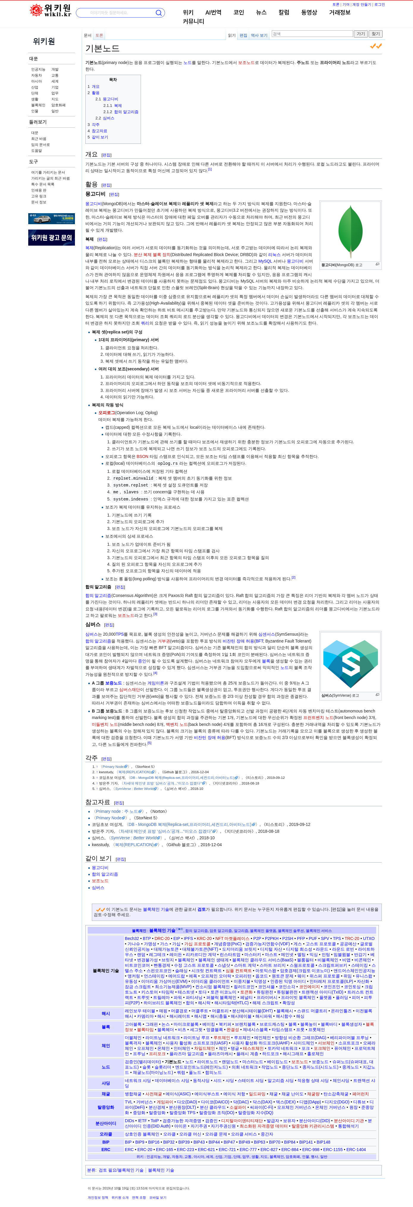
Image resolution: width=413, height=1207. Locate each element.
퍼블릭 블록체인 (221, 996)
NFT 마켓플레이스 (233, 937)
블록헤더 (165, 1028)
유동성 (131, 979)
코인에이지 (309, 985)
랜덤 (141, 953)
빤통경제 (162, 963)
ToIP (155, 1119)
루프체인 (242, 1036)
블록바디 (329, 1022)
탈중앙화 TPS (182, 1111)
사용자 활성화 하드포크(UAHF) (261, 1041)
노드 (187, 62)
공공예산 (348, 942)
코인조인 (332, 985)
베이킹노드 (277, 1060)
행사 (314, 1155)
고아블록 (133, 1022)
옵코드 (261, 974)
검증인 (211, 1119)
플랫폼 (325, 996)
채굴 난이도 (293, 1092)
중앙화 (139, 1111)
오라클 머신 (190, 1132)
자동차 (36, 75)
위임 (347, 974)
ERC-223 (185, 1148)
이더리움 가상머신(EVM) (164, 979)
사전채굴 (153, 1092)
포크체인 (322, 1046)
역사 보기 (259, 35)
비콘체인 (362, 958)
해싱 (300, 1014)
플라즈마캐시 (220, 1052)
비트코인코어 (137, 963)
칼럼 (284, 12)
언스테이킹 (154, 974)
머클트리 (220, 1009)
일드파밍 (257, 1092)
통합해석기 (348, 1124)
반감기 (360, 953)
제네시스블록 (255, 1028)
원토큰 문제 (283, 974)
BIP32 (169, 1140)
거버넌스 (144, 1100)
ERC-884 (290, 1148)
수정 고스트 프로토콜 (194, 963)
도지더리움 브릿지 (239, 947)
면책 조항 (139, 1196)
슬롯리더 (163, 1065)
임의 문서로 (40, 145)
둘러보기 (38, 122)
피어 (356, 996)
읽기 (232, 35)
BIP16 (153, 1140)
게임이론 (155, 681)
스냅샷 (224, 963)
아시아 (36, 81)
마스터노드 (252, 1060)
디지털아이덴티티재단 (242, 1119)
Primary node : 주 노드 (117, 809)
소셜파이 (238, 1105)
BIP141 (306, 1140)
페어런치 (360, 1092)
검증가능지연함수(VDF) (267, 942)
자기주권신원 (223, 1124)
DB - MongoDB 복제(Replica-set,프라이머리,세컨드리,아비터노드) (182, 776)
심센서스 (266, 632)
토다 (202, 990)
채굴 (106, 1092)
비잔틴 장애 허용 (238, 639)
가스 (164, 942)
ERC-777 (248, 1148)
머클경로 (179, 1009)
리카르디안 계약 (201, 953)
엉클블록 (214, 1028)
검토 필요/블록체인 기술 (121, 1168)
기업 (55, 87)
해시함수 (284, 1014)
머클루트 (199, 1009)
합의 (190, 1001)
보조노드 (246, 62)
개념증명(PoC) (228, 942)
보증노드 (113, 681)
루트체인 (221, 1036)
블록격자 (133, 1041)
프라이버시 (267, 996)
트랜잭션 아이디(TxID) (322, 990)
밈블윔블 (342, 953)
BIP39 (184, 1140)
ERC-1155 (333, 1148)
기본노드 (173, 1060)
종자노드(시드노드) (320, 1065)
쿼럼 (181, 1071)
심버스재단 (129, 688)
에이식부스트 (206, 1092)
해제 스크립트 (265, 1001)
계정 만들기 (361, 4)
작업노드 (269, 1065)
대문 (33, 58)
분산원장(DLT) (182, 1105)
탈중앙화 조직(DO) (216, 1111)
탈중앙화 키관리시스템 (313, 1124)
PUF (313, 937)
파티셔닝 (194, 996)
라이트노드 (207, 1060)
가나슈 (134, 942)
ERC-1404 (356, 1148)
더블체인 (133, 1036)
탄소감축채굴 (336, 1092)
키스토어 (149, 990)
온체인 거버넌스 (330, 1105)
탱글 (235, 1046)
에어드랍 (176, 974)
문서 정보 (38, 202)
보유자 (289, 1119)
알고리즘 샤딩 (281, 1079)
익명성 (260, 979)
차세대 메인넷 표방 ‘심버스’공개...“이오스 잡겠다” (162, 782)
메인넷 (287, 953)
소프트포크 (348, 1041)
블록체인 (38, 105)
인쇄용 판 (38, 190)
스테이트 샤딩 (251, 1079)
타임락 (167, 990)
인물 (34, 111)
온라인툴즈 (341, 1009)
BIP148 (323, 1140)
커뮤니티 (193, 21)
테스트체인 (253, 1046)
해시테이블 (241, 1014)
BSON (142, 456)
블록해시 (285, 1009)
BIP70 (274, 1140)
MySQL (265, 261)
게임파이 (165, 1100)
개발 (55, 69)
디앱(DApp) (310, 1100)
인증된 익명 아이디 (288, 979)
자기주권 (199, 1124)
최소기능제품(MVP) (173, 985)
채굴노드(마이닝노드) (153, 1071)
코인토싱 (352, 985)
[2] (294, 576)
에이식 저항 (234, 1092)
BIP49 (244, 1140)
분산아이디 (105, 1121)
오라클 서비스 (244, 1132)
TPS (120, 632)
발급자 (273, 1119)
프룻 (300, 1028)
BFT (259, 639)
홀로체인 (315, 1052)
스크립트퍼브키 (332, 963)
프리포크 (157, 1052)
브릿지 (167, 958)
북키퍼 (225, 1022)
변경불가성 (147, 958)
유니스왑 (364, 974)
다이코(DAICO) (215, 1100)
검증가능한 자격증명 (182, 1119)
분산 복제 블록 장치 (152, 254)
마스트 (271, 953)
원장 (353, 1105)
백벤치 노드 (177, 723)
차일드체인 (204, 1046)
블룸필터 (305, 958)
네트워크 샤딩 (138, 1079)
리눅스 (274, 254)
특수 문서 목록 (43, 184)
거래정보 (340, 12)
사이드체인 (303, 1041)
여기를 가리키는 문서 (48, 172)
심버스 (91, 632)
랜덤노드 (230, 1060)
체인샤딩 (341, 1079)
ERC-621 (206, 1148)
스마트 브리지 (273, 963)
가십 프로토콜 (197, 942)
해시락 (204, 1001)
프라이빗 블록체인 (298, 996)
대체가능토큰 (166, 947)
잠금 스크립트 (138, 985)
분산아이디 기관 (349, 1119)
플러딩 (342, 996)
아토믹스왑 (265, 969)
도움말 (36, 151)
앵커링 (134, 974)
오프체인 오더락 (216, 974)
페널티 (246, 996)
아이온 (180, 1124)
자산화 (363, 979)
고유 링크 (38, 196)
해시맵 (200, 1014)
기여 (346, 4)
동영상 (309, 12)
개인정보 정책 (98, 1196)
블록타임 (145, 1028)
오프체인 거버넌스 (294, 1105)
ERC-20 (144, 1148)
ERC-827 (269, 1148)
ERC (105, 1148)
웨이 (301, 974)
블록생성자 (351, 1022)
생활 (34, 99)
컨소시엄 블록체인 (212, 985)
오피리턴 (243, 974)
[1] (210, 169)
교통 (55, 75)
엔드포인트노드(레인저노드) (201, 1065)
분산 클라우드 (213, 1105)
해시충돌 (219, 1014)
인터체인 (182, 1046)
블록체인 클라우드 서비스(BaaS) (262, 958)
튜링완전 (265, 990)
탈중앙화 (106, 1105)
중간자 (267, 1132)
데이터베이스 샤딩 (172, 1079)
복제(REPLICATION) (134, 770)
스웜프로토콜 (302, 963)
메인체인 (262, 1036)
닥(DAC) (241, 1100)
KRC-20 (204, 937)
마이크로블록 (186, 1022)
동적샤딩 (201, 1079)
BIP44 (214, 1140)
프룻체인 (316, 1028)
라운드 (322, 947)
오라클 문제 (216, 1132)
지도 (55, 99)
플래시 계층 (247, 1052)
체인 (106, 1044)
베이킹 (208, 1022)
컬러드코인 (244, 985)
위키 (188, 12)
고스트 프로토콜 (321, 942)
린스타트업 (230, 953)
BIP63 (259, 1140)
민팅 (326, 953)
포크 (305, 1046)
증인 (142, 659)
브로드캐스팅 (272, 1022)
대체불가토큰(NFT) (200, 947)
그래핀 (151, 1022)
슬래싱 (181, 969)
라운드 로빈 (343, 947)
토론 (336, 4)
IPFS (188, 937)
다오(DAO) (187, 1100)
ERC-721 (227, 1148)
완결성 (233, 1028)
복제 (89, 247)
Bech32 (132, 937)
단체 (34, 93)
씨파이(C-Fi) (261, 1105)
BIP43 (199, 1140)
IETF (142, 1119)
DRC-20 (162, 937)
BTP (147, 937)
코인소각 (287, 985)
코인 (238, 12)
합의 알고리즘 (98, 594)
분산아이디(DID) (314, 1119)
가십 (176, 942)
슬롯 (146, 1065)
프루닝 (139, 1052)
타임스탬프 (282, 1028)
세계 (55, 81)
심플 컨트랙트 (239, 969)
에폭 (193, 974)
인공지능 (38, 69)
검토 (201, 907)
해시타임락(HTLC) (231, 1001)
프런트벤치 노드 (318, 716)
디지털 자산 (271, 947)
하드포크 (270, 1052)
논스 (165, 1022)
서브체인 (326, 1041)
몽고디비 (93, 203)
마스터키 (252, 953)
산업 (34, 87)
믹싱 (314, 953)
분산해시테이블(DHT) (252, 1009)
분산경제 (157, 1105)
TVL (128, 1100)
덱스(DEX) (286, 1100)
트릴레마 (161, 996)
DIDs (129, 1119)
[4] (155, 671)
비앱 (346, 958)
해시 (106, 1012)
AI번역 (213, 12)
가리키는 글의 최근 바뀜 (50, 178)
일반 (55, 111)
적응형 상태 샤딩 (313, 1079)
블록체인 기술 (156, 907)
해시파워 (263, 1014)
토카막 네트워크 (283, 1046)
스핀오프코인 (159, 969)
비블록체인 (328, 958)
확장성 (288, 1001)
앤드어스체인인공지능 (354, 969)
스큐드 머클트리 (312, 1009)
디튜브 (359, 1100)
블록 (266, 659)
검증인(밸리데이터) (143, 1060)
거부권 (164, 639)
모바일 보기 (158, 1196)
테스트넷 (186, 990)
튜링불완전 (287, 990)
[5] (149, 741)
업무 (55, 93)
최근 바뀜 (38, 139)
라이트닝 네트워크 (162, 1036)
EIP (176, 937)
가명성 (150, 942)
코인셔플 (266, 985)
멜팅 (301, 953)
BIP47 (229, 1140)
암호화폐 (58, 105)
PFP (301, 937)
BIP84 (290, 1140)
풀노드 (195, 1071)
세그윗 (196, 1028)
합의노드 (213, 1071)
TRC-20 (352, 937)
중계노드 (350, 1065)
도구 (33, 161)
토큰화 (246, 990)
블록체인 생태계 (213, 958)
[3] (155, 612)
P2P (257, 937)
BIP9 (139, 1140)
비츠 (182, 1028)
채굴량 (313, 1092)
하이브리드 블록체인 (163, 1001)
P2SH (287, 937)
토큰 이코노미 (224, 990)
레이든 (175, 953)
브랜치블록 (245, 1022)
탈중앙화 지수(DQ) (255, 1111)
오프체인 (145, 1046)
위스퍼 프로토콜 (325, 974)
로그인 (379, 4)
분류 (91, 1168)
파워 (178, 996)
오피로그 (106, 412)
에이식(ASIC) (178, 1092)
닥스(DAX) (262, 1100)
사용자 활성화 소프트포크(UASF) (196, 1041)
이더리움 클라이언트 (210, 979)
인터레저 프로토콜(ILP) (331, 979)
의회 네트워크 (245, 1065)
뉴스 (261, 12)
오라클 (106, 1132)
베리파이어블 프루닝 (349, 1036)
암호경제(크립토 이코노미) (305, 969)
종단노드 (290, 1065)
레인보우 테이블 (140, 1009)
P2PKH (272, 937)
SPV (325, 937)
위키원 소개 (120, 1196)
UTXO (369, 937)
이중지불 (242, 979)
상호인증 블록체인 (142, 1132)
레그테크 (157, 953)
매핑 (163, 1009)
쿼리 (145, 323)
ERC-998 (311, 1148)
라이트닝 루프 (196, 1036)
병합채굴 (133, 1092)
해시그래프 (293, 1052)
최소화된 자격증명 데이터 (264, 1124)
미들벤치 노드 (105, 723)
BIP (105, 1140)
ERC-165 (164, 1148)
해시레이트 (179, 1014)
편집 (243, 35)
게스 (297, 942)
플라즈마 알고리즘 (186, 1052)
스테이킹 (359, 963)
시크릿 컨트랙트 (206, 969)
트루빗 (143, 996)
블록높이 (308, 1022)
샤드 (217, 1079)
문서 (88, 35)
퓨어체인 (342, 1046)
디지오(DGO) (337, 1100)
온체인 (163, 1046)
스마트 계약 (245, 963)
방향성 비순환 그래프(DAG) (300, 1036)
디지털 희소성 (299, 947)
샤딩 (106, 1081)
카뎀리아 (145, 1014)
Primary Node (113, 765)
